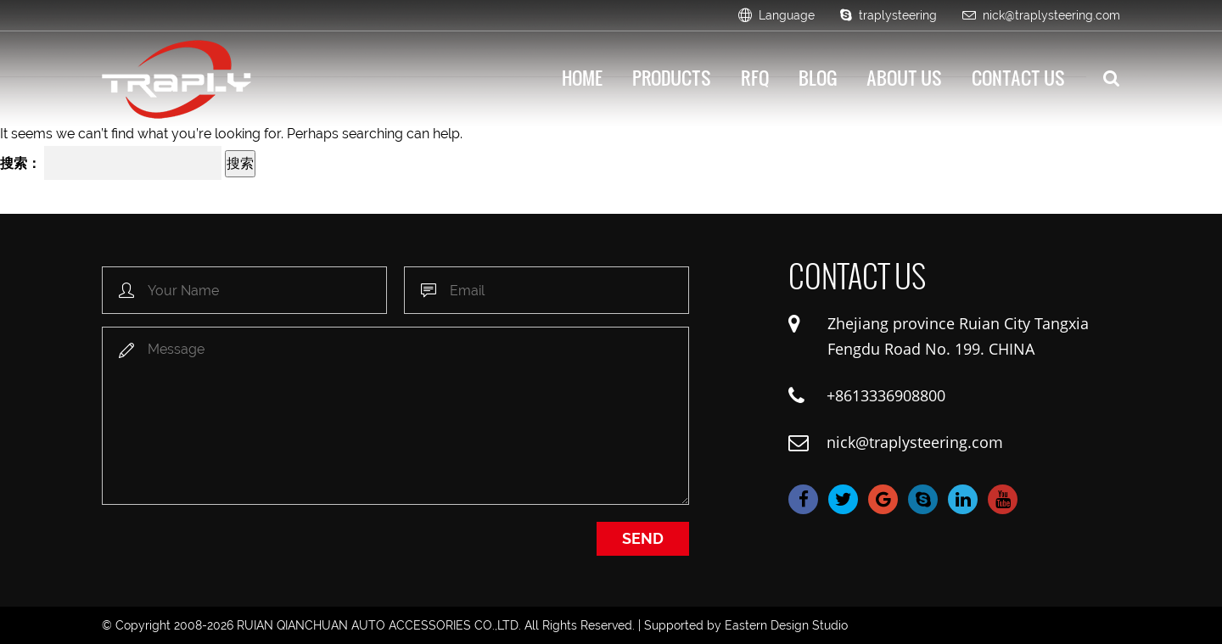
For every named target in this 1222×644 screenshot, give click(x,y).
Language (776, 15)
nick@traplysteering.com (1041, 15)
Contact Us (1018, 77)
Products (671, 77)
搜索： (20, 163)
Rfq (755, 77)
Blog (818, 77)
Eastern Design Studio (786, 625)
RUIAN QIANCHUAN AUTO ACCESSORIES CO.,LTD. (379, 625)
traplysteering (888, 15)
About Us (904, 77)
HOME (582, 77)
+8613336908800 (886, 395)
